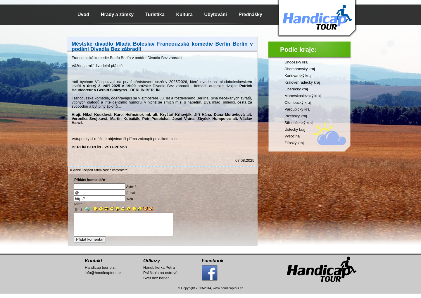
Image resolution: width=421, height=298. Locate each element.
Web (129, 199)
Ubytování (215, 14)
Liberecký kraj (296, 89)
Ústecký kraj (294, 129)
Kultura (184, 14)
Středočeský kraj (298, 122)
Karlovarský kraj (297, 75)
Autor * (131, 186)
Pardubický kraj (297, 109)
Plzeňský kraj (295, 116)
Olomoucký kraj (297, 102)
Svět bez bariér (156, 282)
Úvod (83, 14)
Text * (78, 204)
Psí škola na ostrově (160, 277)
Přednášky (250, 14)
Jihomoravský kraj (299, 69)
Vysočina (292, 136)
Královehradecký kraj (302, 82)
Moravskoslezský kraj (302, 96)
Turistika (155, 14)
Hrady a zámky (117, 14)
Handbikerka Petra (159, 272)
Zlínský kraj (294, 143)
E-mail (130, 192)
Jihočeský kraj (296, 62)
